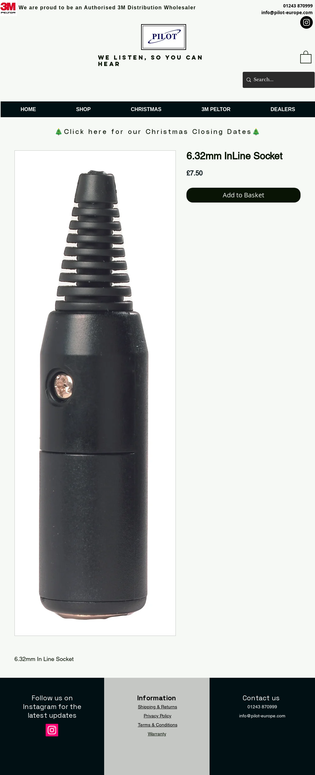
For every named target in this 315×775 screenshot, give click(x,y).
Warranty (157, 733)
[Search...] (277, 80)
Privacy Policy (157, 715)
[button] (305, 56)
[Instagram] (306, 22)
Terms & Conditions (157, 724)
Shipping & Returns (157, 706)
